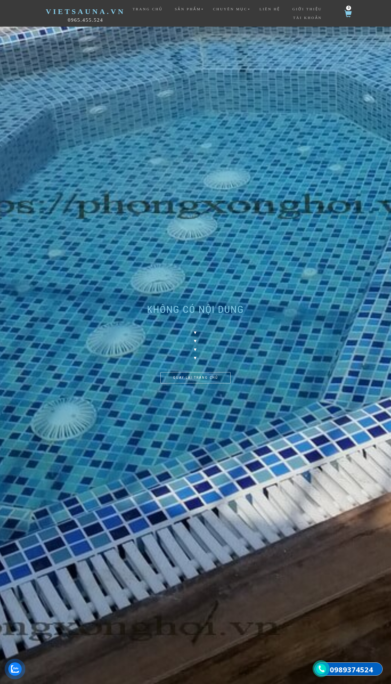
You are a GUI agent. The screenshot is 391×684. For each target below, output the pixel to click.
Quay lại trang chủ (195, 377)
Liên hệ (270, 9)
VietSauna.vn (85, 11)
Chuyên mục (230, 9)
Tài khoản (307, 18)
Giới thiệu (307, 9)
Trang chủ (147, 9)
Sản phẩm (188, 9)
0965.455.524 (85, 20)
